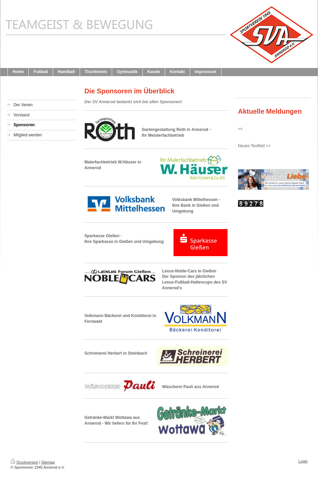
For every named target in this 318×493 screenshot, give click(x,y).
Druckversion (24, 462)
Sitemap (48, 462)
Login (303, 461)
